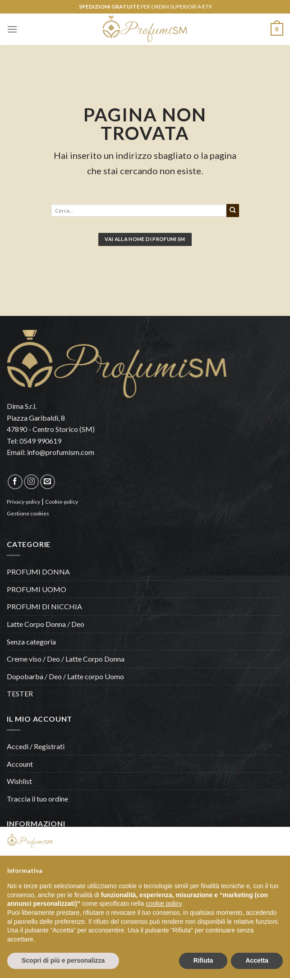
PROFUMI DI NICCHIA (44, 606)
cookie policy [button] (163, 903)
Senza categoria (31, 641)
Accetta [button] (256, 960)
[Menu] (12, 29)
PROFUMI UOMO (36, 589)
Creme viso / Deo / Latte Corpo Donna (65, 658)
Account (20, 764)
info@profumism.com (60, 452)
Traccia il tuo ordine (37, 798)
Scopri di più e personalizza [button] (63, 960)
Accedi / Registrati (35, 746)
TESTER (20, 693)
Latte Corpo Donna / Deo (45, 624)
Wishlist (19, 781)
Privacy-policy (23, 501)
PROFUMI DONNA (38, 571)
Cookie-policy (61, 501)
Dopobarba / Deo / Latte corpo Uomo (65, 676)
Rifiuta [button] (203, 960)
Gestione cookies (28, 513)
